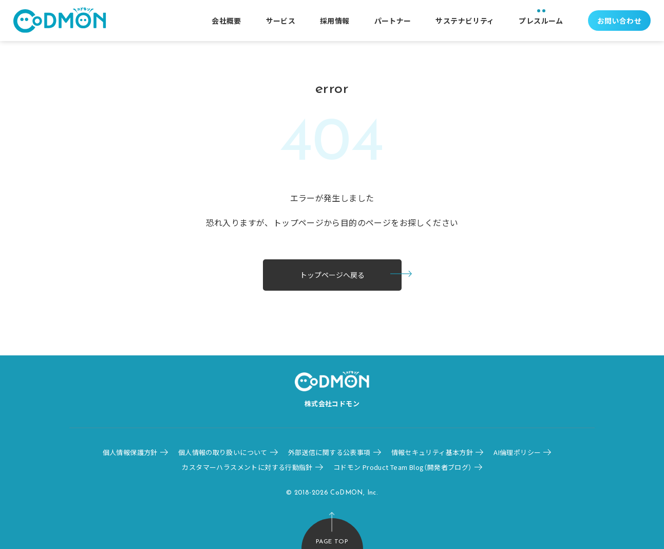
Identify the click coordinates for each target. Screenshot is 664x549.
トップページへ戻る (332, 275)
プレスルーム (541, 20)
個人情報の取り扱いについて (223, 452)
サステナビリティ (464, 20)
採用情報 (335, 20)
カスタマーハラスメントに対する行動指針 (247, 467)
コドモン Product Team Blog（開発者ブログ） (402, 467)
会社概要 (226, 20)
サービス (281, 20)
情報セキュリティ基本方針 (432, 452)
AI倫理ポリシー (517, 452)
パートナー (392, 20)
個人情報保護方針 (130, 452)
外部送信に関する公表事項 (329, 452)
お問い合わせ (619, 20)
